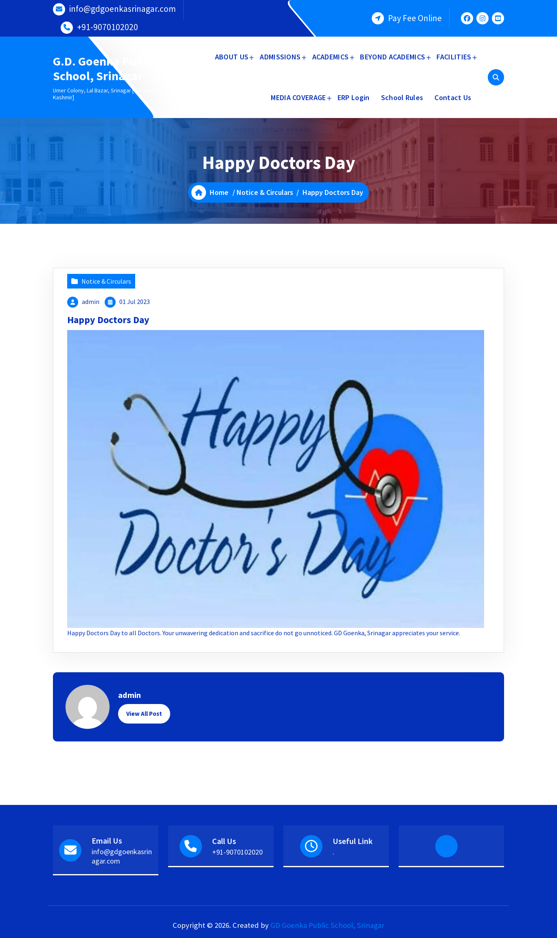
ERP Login (354, 97)
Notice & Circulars (265, 192)
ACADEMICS (330, 56)
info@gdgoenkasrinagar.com (122, 8)
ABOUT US (231, 56)
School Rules (402, 97)
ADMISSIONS (280, 56)
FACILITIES (453, 56)
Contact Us (452, 97)
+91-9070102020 (107, 27)
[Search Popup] (496, 77)
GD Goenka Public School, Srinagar (327, 925)
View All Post (144, 713)
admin (90, 301)
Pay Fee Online (415, 18)
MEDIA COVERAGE (298, 97)
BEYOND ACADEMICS (392, 56)
